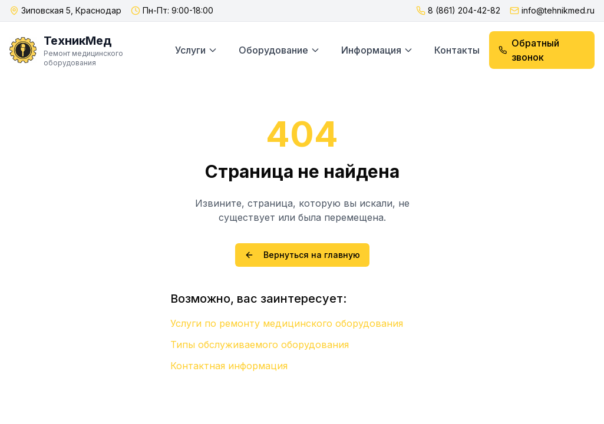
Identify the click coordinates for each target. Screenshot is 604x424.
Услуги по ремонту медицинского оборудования (286, 323)
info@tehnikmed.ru (558, 10)
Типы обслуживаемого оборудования (259, 344)
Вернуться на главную (302, 255)
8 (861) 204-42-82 (464, 10)
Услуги (196, 50)
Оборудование (279, 50)
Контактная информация (229, 366)
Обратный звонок (529, 50)
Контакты (457, 50)
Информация (377, 50)
